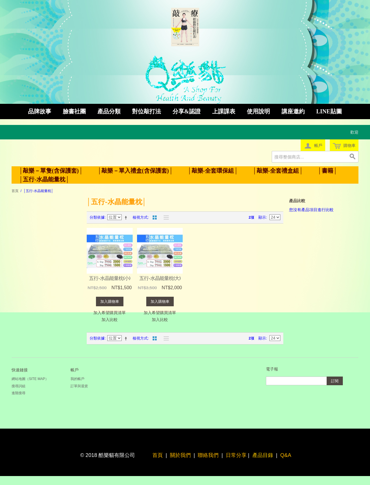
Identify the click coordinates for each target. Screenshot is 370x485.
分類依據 (97, 217)
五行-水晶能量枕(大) (159, 278)
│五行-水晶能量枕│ (44, 179)
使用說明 (258, 111)
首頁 (15, 191)
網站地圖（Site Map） (30, 379)
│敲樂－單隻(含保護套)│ (51, 170)
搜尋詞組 (18, 386)
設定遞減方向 (127, 217)
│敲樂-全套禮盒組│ (277, 170)
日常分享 (236, 455)
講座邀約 (293, 111)
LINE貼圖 (329, 111)
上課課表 (223, 111)
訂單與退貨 (79, 386)
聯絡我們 (208, 455)
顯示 (262, 217)
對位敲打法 (146, 111)
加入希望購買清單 (109, 312)
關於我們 (180, 455)
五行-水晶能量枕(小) (109, 278)
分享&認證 (187, 111)
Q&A (285, 455)
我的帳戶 (77, 379)
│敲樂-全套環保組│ (212, 170)
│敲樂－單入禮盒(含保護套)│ (135, 170)
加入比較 (109, 319)
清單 (164, 217)
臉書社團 (74, 111)
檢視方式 (140, 217)
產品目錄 (262, 455)
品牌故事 (39, 111)
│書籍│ (327, 170)
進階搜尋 (18, 393)
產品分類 (109, 111)
